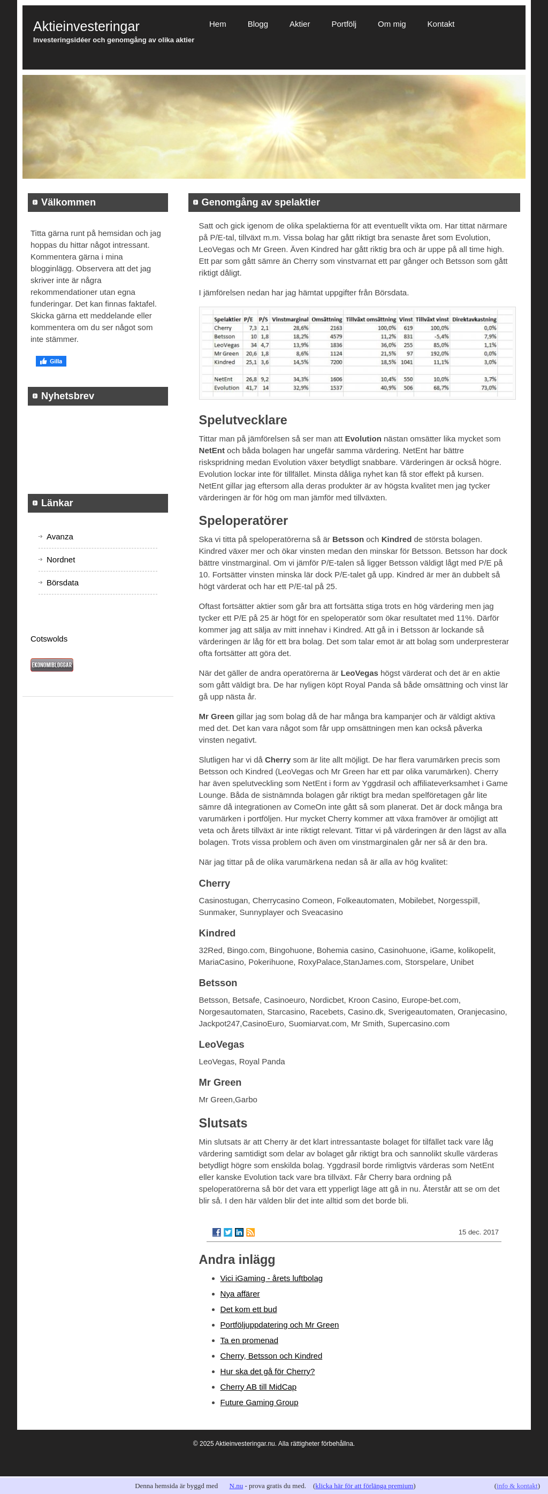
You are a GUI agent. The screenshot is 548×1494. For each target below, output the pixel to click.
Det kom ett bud (248, 1309)
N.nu (236, 1486)
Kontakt (441, 23)
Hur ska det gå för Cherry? (267, 1371)
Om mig (392, 23)
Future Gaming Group (259, 1402)
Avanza (60, 536)
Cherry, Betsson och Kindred (271, 1355)
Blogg (258, 23)
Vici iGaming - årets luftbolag (271, 1278)
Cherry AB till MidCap (258, 1386)
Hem (217, 23)
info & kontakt (517, 1486)
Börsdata (63, 582)
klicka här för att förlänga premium (364, 1486)
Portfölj (343, 23)
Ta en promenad (249, 1340)
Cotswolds (49, 638)
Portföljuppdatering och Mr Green (279, 1324)
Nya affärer (240, 1293)
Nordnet (61, 559)
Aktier (300, 23)
